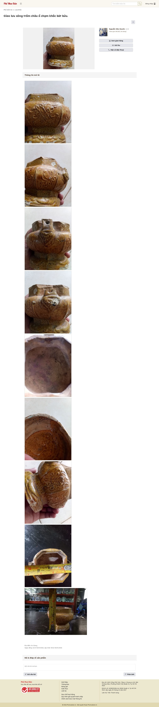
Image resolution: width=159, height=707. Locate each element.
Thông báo (65, 684)
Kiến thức (64, 689)
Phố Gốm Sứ (8, 10)
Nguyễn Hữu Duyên (117, 29)
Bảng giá (64, 686)
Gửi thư (116, 45)
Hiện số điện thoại (116, 50)
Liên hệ (63, 691)
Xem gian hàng (116, 41)
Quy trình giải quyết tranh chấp (72, 697)
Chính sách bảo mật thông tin (71, 699)
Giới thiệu (64, 682)
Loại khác (18, 10)
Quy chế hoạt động (68, 694)
